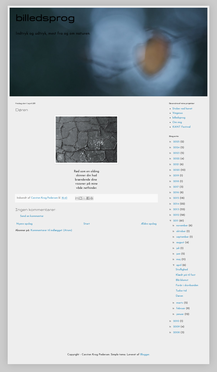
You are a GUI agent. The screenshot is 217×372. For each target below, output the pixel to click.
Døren (179, 296)
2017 (176, 187)
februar (181, 308)
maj (178, 259)
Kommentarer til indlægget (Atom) (51, 230)
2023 (176, 153)
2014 (176, 203)
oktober (181, 231)
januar (180, 314)
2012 (176, 215)
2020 (177, 170)
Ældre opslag (149, 223)
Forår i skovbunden (187, 285)
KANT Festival (181, 127)
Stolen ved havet (182, 108)
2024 (176, 147)
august (180, 242)
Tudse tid (181, 290)
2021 (176, 164)
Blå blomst (182, 280)
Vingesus (177, 113)
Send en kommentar (32, 216)
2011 (176, 220)
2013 (176, 209)
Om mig (177, 122)
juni (178, 253)
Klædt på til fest (185, 275)
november (182, 225)
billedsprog (45, 17)
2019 (176, 175)
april (179, 265)
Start (87, 223)
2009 (177, 326)
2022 (176, 158)
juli (178, 248)
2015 (176, 198)
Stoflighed (182, 269)
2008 (177, 332)
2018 (176, 181)
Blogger (144, 354)
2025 (176, 141)
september (183, 237)
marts (180, 302)
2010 (176, 321)
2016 (176, 192)
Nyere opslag (24, 223)
